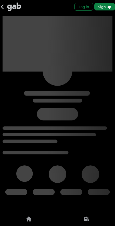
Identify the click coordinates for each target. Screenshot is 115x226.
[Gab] (14, 7)
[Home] (29, 218)
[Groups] (86, 218)
